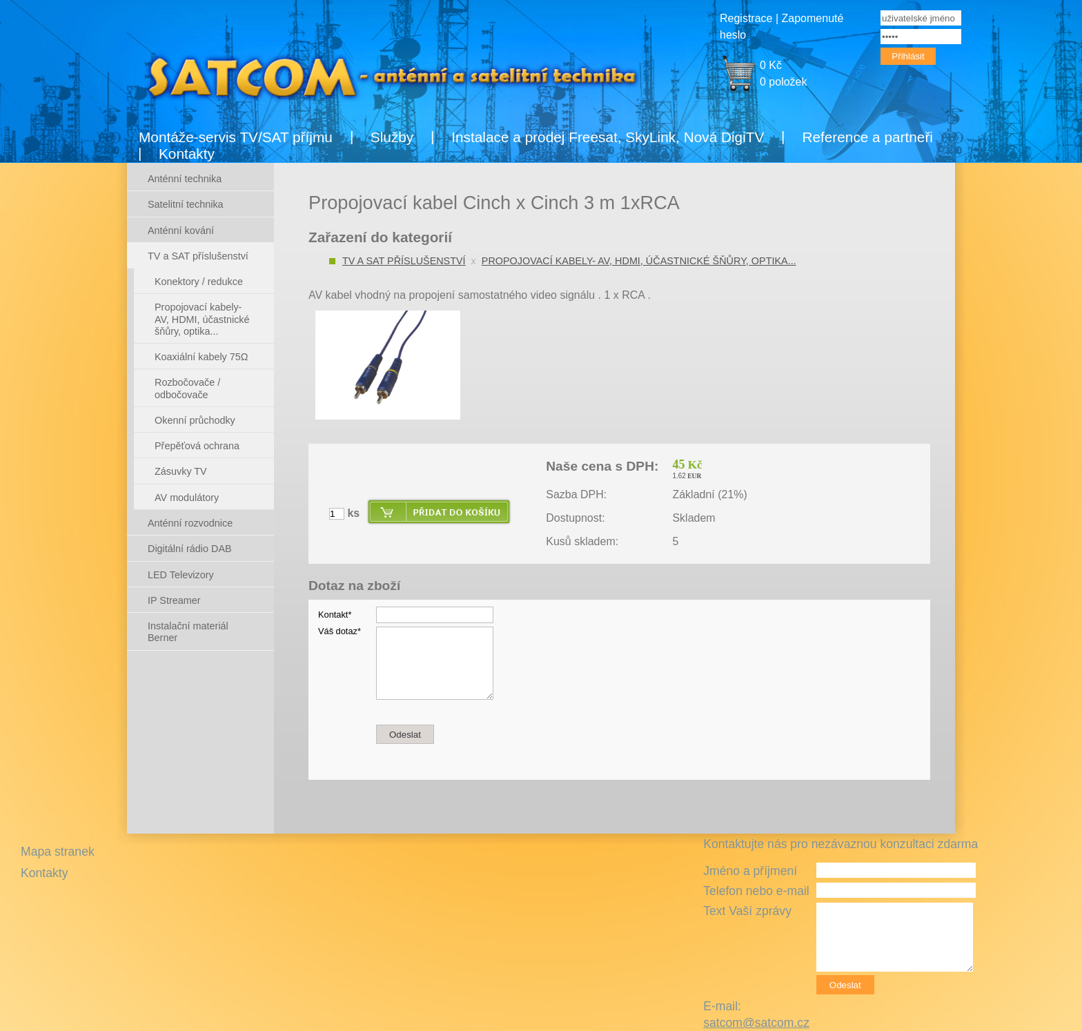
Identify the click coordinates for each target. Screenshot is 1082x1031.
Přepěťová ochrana (197, 445)
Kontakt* (334, 614)
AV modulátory (187, 497)
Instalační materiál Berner (188, 631)
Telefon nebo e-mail (756, 891)
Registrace (746, 18)
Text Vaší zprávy (747, 911)
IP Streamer (174, 600)
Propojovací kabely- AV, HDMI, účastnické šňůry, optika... (639, 260)
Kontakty (187, 153)
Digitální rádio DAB (190, 548)
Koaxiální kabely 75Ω (201, 356)
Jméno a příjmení (750, 871)
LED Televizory (181, 574)
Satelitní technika (186, 204)
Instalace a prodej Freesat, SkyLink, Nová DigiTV (607, 137)
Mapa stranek (58, 851)
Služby (392, 137)
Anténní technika (185, 178)
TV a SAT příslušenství (404, 260)
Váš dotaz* (339, 631)
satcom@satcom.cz (756, 1023)
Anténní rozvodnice (190, 523)
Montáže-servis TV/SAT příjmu (236, 137)
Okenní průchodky (195, 420)
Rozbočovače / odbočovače (187, 388)
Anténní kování (181, 230)
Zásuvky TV (181, 471)
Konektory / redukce (199, 281)
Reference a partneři (867, 137)
